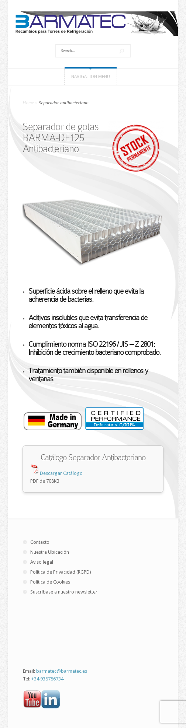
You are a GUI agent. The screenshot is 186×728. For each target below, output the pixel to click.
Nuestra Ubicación (49, 552)
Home (28, 102)
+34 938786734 (47, 679)
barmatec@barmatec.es (61, 671)
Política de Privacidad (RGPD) (60, 572)
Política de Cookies (50, 582)
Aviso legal (41, 562)
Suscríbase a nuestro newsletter (63, 592)
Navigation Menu (90, 76)
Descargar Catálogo (61, 473)
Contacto (39, 542)
